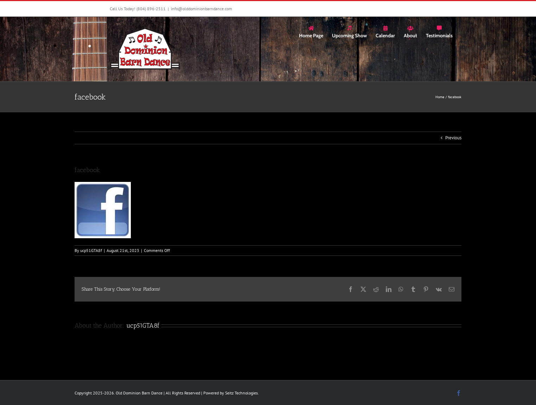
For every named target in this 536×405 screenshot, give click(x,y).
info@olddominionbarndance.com (201, 8)
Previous (453, 138)
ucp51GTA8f (91, 250)
